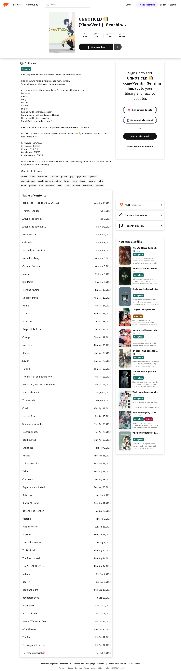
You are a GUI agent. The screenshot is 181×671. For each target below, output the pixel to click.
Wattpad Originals (49, 663)
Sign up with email (140, 136)
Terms (61, 668)
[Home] (6, 5)
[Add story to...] (118, 47)
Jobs (130, 663)
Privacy (69, 668)
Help (107, 668)
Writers (100, 663)
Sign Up (172, 4)
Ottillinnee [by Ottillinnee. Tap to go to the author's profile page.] (30, 63)
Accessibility (97, 668)
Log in (163, 4)
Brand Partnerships (117, 663)
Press (137, 663)
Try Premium (147, 4)
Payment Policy (82, 668)
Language (90, 663)
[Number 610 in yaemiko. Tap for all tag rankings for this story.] (140, 205)
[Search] (47, 5)
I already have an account (140, 146)
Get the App (79, 663)
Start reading (96, 47)
